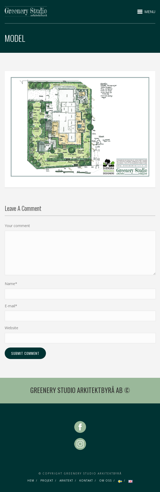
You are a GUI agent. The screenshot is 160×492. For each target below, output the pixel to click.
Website (11, 327)
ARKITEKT (66, 480)
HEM (30, 480)
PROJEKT (46, 480)
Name (11, 283)
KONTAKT (86, 480)
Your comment (17, 225)
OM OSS (105, 480)
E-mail (11, 305)
